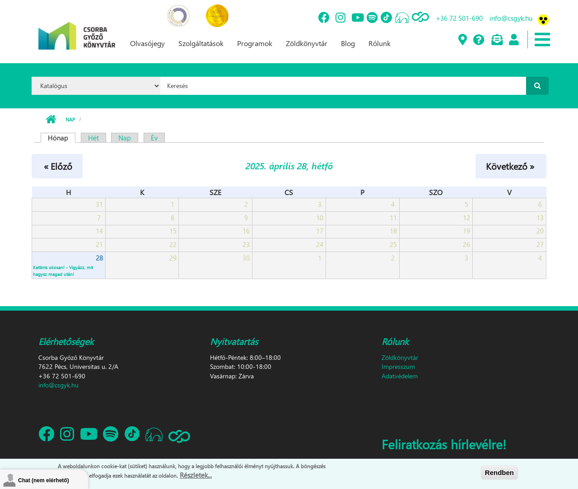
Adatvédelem (400, 376)
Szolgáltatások (201, 43)
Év (154, 137)
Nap (70, 119)
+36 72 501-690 (459, 18)
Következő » (510, 165)
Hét (93, 137)
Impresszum (398, 366)
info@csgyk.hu (510, 18)
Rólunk (379, 43)
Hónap (61, 137)
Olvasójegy (147, 43)
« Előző (58, 165)
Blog (348, 43)
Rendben (499, 472)
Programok (254, 43)
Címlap (50, 119)
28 (99, 257)
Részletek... (196, 475)
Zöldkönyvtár (306, 43)
